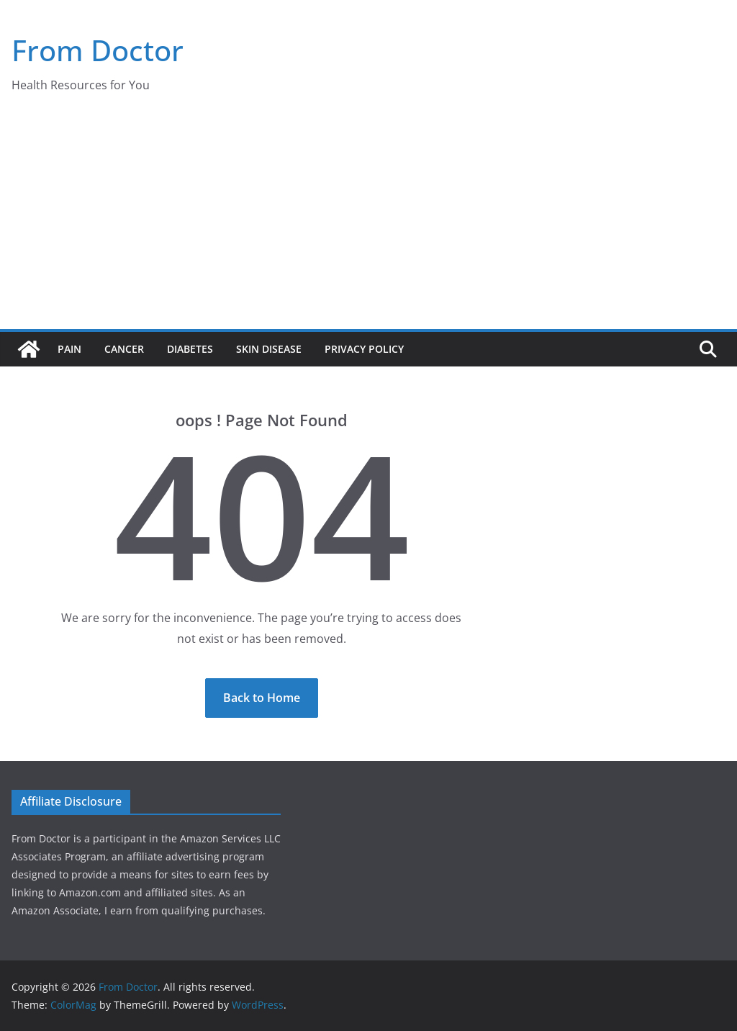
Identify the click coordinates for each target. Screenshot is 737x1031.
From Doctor (98, 50)
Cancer (124, 349)
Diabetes (190, 349)
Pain (69, 349)
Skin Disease (269, 349)
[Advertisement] (368, 221)
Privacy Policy (364, 349)
